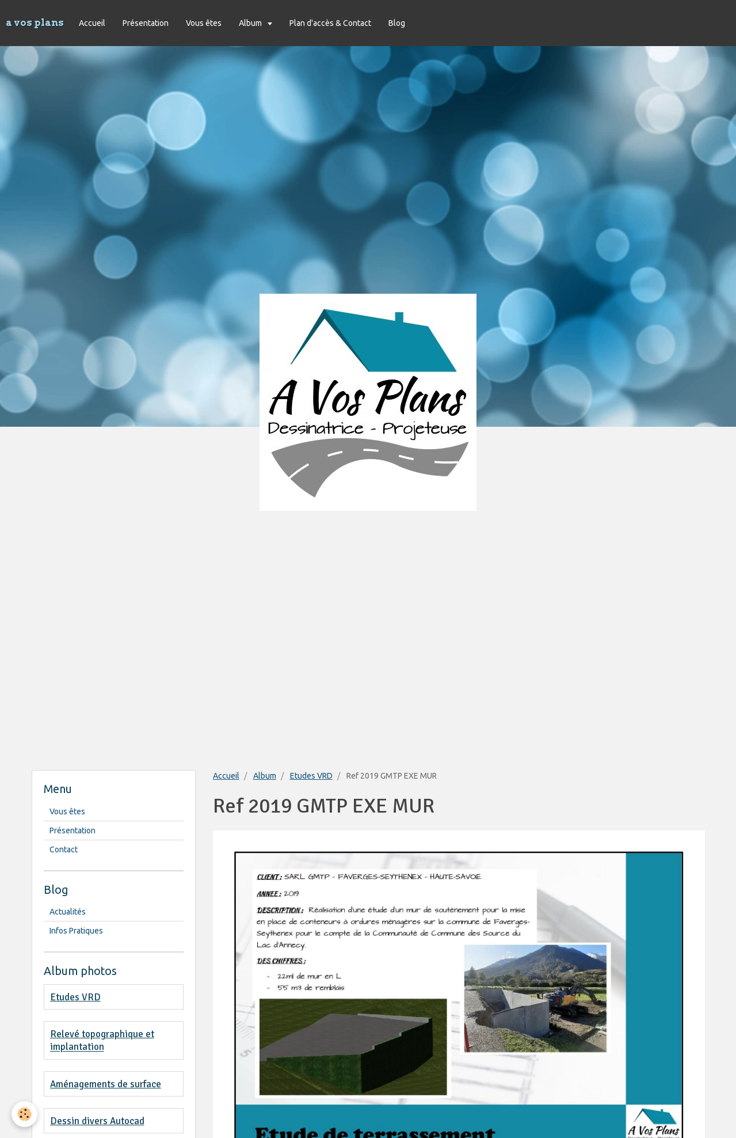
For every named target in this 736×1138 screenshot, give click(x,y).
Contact (63, 849)
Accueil (92, 23)
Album (251, 23)
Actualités (67, 911)
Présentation (146, 23)
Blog (396, 23)
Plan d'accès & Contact (330, 23)
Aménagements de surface (105, 1084)
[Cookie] (24, 1114)
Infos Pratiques (76, 930)
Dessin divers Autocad (97, 1121)
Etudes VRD (311, 775)
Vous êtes (204, 23)
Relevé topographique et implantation (102, 1040)
